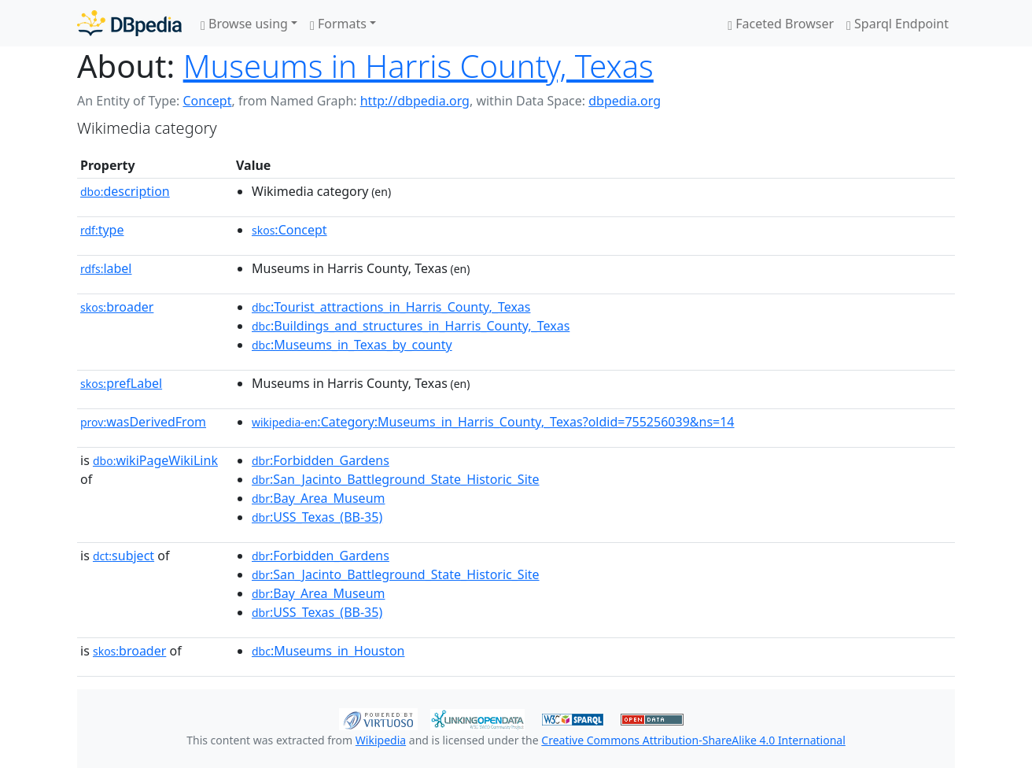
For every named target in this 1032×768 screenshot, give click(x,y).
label (106, 268)
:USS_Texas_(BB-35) (317, 517)
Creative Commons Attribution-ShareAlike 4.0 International (693, 740)
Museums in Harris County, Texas (418, 65)
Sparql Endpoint (897, 23)
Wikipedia (381, 740)
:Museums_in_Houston (328, 650)
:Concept (289, 229)
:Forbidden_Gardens (320, 460)
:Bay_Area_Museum (318, 498)
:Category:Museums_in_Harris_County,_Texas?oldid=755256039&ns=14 (493, 421)
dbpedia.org (624, 100)
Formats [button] (338, 23)
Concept (206, 100)
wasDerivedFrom (143, 421)
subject (123, 555)
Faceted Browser (781, 23)
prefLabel (121, 383)
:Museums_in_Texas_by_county (352, 344)
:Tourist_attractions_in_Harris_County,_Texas (391, 307)
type (102, 229)
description (125, 191)
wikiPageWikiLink (155, 460)
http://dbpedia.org (415, 100)
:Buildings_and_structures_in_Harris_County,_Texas (410, 325)
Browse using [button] (244, 23)
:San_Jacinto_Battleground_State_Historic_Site (396, 479)
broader (116, 307)
